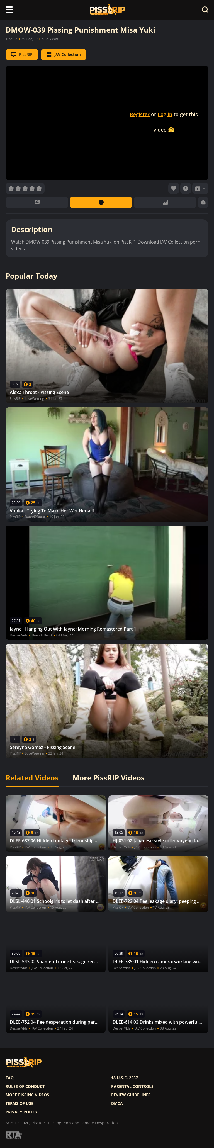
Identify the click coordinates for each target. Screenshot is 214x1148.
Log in (165, 114)
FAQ (10, 1077)
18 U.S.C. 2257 (124, 1077)
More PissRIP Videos (108, 778)
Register (140, 114)
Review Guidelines (130, 1094)
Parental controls (132, 1086)
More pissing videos (27, 1094)
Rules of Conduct (25, 1086)
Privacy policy (22, 1112)
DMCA (117, 1103)
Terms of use (19, 1103)
